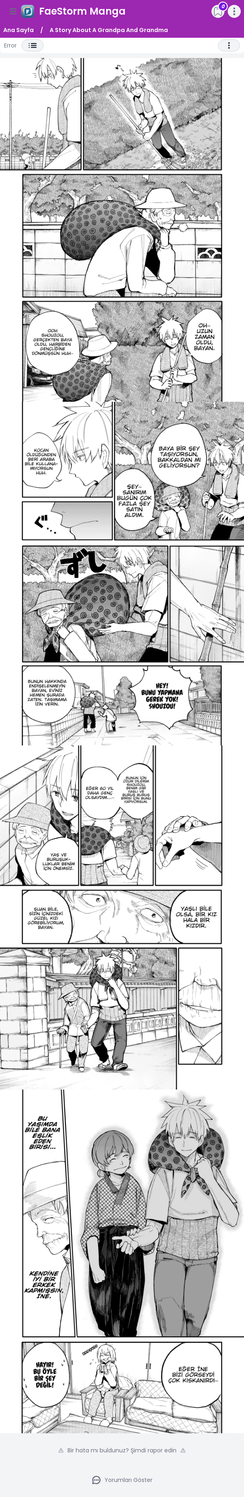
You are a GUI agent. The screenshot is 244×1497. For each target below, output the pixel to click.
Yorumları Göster (122, 1480)
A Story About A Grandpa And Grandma (109, 30)
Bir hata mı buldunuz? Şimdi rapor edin (122, 1450)
